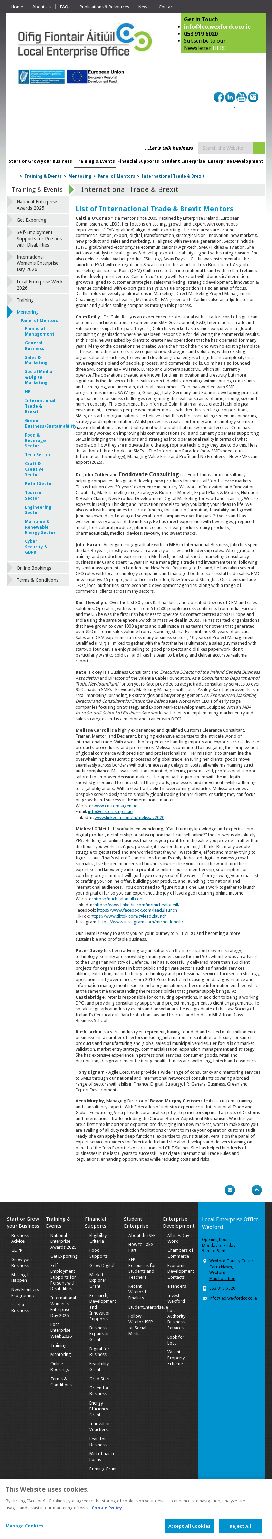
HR (28, 391)
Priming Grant (103, 1468)
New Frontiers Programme (25, 1292)
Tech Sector (38, 454)
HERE (219, 48)
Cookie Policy (106, 1513)
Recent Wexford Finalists (137, 1291)
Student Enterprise (183, 161)
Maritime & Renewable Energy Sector (40, 527)
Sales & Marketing (36, 360)
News (143, 6)
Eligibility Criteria (98, 1238)
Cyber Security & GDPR (36, 547)
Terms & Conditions (37, 580)
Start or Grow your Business (40, 161)
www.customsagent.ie (115, 805)
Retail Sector (39, 483)
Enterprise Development (235, 161)
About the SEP (142, 1235)
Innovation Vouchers (100, 1426)
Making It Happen (20, 1277)
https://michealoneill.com (119, 898)
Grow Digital (101, 1265)
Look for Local (175, 1340)
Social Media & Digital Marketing (38, 377)
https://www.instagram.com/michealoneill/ (140, 922)
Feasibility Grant (99, 1366)
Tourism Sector (34, 495)
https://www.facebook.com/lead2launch (137, 910)
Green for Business (99, 1390)
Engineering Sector (38, 510)
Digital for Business (99, 1351)
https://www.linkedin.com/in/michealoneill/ (137, 904)
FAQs (65, 6)
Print (216, 1190)
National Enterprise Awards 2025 (37, 205)
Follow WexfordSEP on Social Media (140, 1324)
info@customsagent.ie (110, 811)
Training (25, 300)
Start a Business (20, 1307)
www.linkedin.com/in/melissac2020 (129, 817)
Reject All (240, 1531)
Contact (166, 6)
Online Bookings (34, 568)
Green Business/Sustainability (40, 423)
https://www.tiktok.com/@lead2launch (129, 916)
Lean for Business (98, 1441)
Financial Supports (138, 161)
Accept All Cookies (189, 1531)
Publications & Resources (104, 6)
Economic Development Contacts (180, 1271)
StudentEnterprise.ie (148, 1307)
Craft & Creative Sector (34, 469)
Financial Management (39, 331)
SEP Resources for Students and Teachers (142, 1268)
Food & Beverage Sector (35, 441)
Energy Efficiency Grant (98, 1408)
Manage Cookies (24, 1531)
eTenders (176, 1286)
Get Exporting (31, 220)
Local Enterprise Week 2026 (40, 285)
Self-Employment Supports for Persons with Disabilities (39, 239)
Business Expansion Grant (99, 1333)
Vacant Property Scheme (176, 1357)
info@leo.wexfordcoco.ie (217, 26)
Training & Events (95, 161)
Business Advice (20, 1238)
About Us (41, 6)
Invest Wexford (176, 1298)
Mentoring (79, 176)
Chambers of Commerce (180, 1253)
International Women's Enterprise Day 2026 (37, 263)
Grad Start (99, 1378)
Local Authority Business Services (176, 1319)
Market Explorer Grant (97, 1280)
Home (17, 6)
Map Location (222, 1278)
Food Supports (98, 1253)
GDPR (16, 1250)
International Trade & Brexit (173, 176)
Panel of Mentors (116, 176)
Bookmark (243, 1190)
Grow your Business (21, 1262)
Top (257, 1190)
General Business (35, 346)
